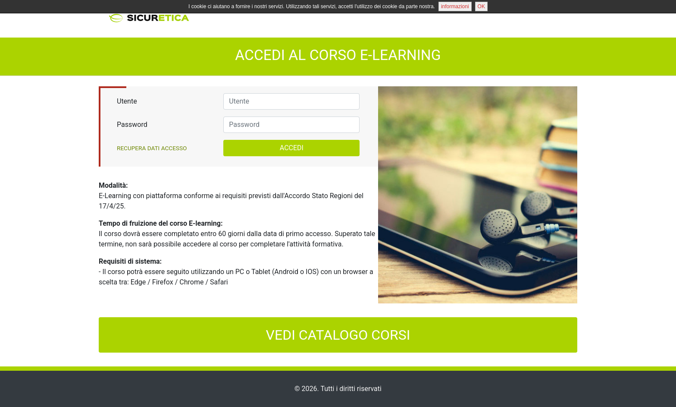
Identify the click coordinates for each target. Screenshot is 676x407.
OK (481, 6)
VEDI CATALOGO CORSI (338, 335)
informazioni (455, 6)
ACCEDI (292, 148)
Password (132, 124)
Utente (127, 101)
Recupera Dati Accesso (152, 148)
